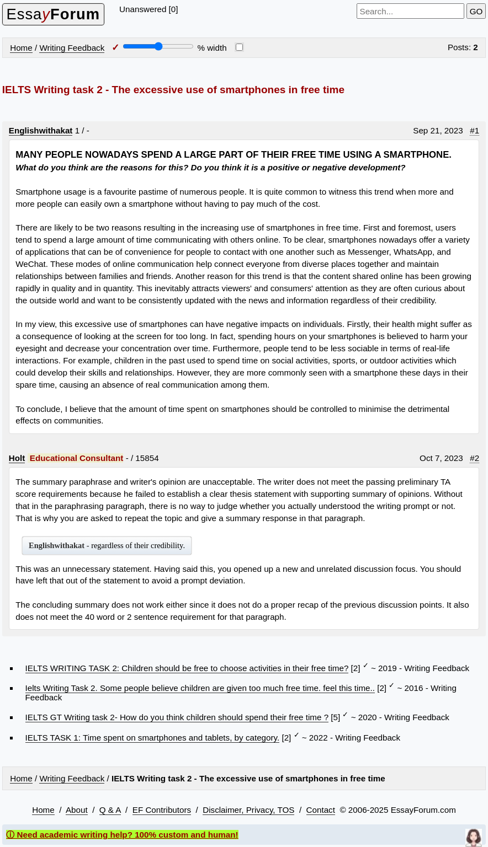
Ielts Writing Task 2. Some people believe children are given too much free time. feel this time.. (200, 688)
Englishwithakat (41, 130)
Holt (17, 458)
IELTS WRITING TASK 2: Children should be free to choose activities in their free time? (187, 668)
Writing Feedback (71, 47)
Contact (320, 809)
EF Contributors (161, 809)
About (77, 809)
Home (21, 47)
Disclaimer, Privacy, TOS (248, 809)
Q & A (110, 809)
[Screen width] (158, 46)
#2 (474, 458)
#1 (474, 130)
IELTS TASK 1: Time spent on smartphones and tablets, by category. (152, 737)
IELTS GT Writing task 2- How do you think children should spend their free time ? (177, 717)
